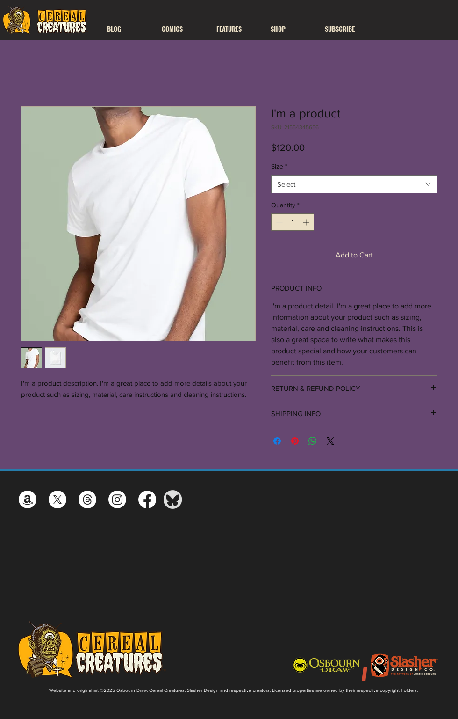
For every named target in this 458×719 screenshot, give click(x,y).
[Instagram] (117, 499)
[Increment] (307, 222)
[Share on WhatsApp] (312, 441)
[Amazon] (27, 499)
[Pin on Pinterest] (295, 441)
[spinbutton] (292, 222)
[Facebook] (147, 499)
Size (279, 166)
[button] (182, 29)
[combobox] (354, 184)
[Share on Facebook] (277, 441)
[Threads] (87, 499)
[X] (57, 499)
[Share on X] (330, 441)
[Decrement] (278, 222)
